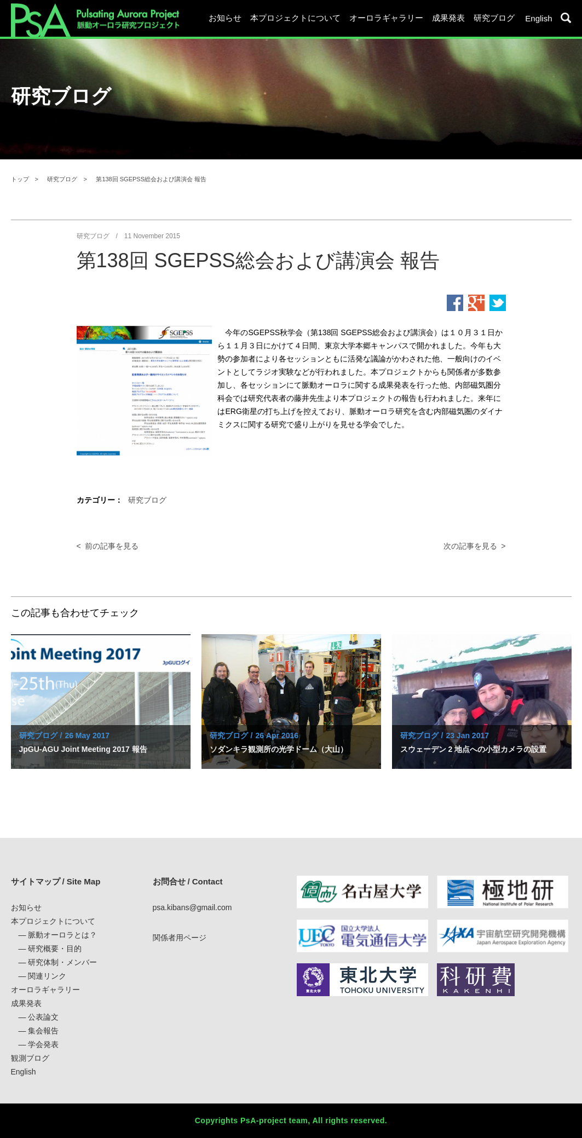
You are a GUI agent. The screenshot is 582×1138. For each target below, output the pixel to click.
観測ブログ (30, 1058)
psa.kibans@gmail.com (192, 907)
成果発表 (26, 1003)
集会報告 (43, 1030)
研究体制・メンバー (62, 962)
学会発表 (43, 1044)
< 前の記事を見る (108, 546)
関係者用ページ (179, 937)
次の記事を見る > (474, 546)
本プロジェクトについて (53, 921)
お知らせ (225, 17)
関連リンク (47, 976)
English (538, 18)
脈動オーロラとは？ (62, 934)
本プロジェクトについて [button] (295, 17)
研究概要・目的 (55, 948)
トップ (20, 179)
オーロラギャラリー (386, 17)
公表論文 (43, 1017)
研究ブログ (494, 17)
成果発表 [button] (448, 17)
